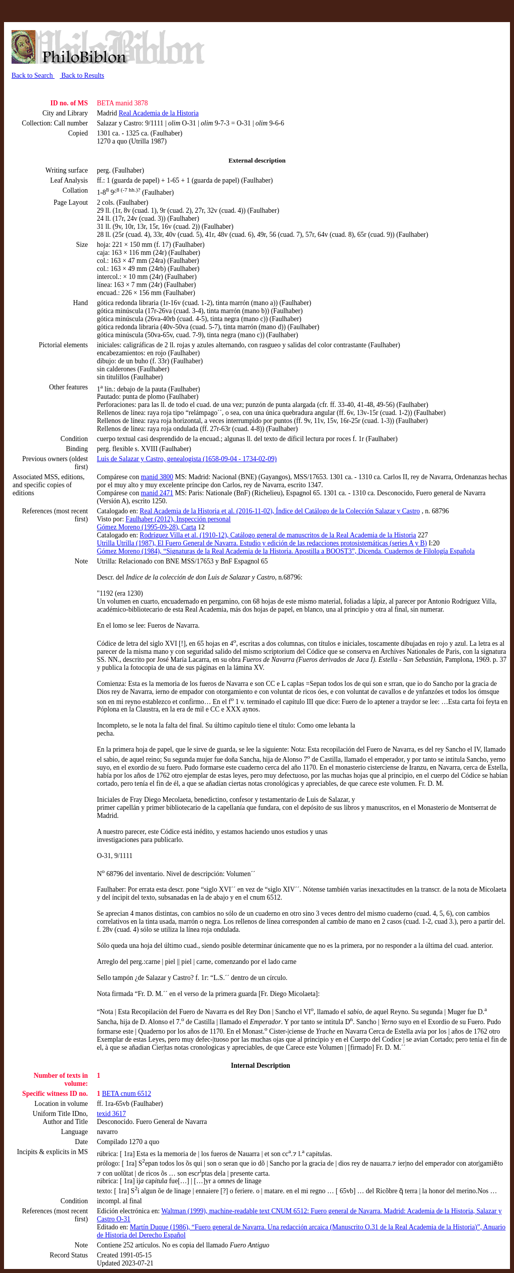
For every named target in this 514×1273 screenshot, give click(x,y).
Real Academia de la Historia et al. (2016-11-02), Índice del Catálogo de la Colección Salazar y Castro (280, 511)
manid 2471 (157, 493)
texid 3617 (111, 1113)
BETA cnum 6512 (126, 1093)
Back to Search (33, 75)
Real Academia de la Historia (158, 113)
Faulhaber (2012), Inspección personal (177, 519)
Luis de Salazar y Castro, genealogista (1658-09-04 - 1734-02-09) (187, 459)
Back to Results (82, 75)
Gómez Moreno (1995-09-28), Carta (146, 527)
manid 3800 (157, 477)
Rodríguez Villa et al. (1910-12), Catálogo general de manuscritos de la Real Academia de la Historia (278, 535)
